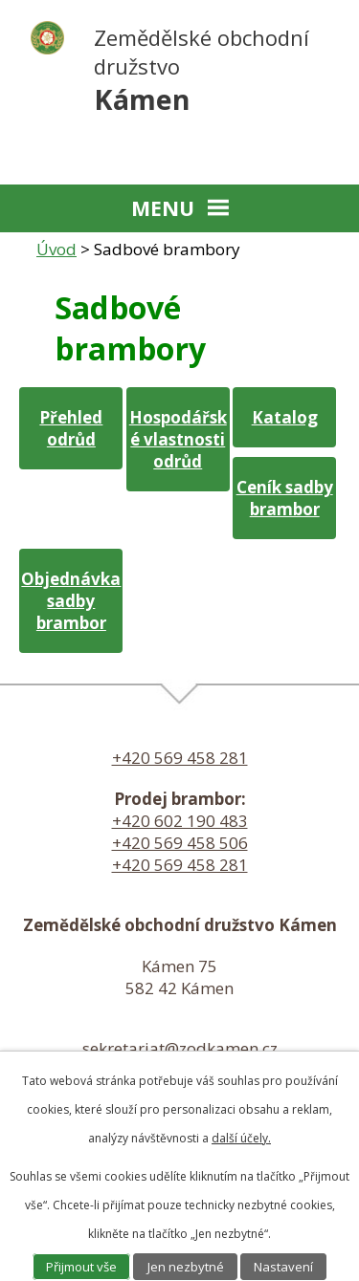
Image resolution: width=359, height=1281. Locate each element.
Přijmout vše (81, 1266)
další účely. (241, 1138)
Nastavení (283, 1266)
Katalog (285, 417)
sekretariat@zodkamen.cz (180, 1048)
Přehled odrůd (70, 428)
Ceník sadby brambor (284, 498)
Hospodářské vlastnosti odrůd (178, 439)
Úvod (56, 249)
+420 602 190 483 (180, 821)
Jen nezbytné (185, 1266)
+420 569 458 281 (180, 758)
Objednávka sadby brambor (71, 601)
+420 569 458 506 (180, 843)
